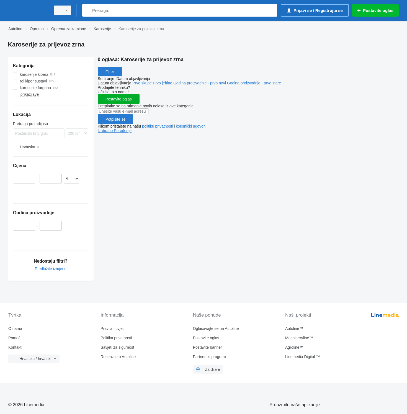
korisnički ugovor (190, 126)
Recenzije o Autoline (118, 357)
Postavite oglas (118, 99)
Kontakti (15, 347)
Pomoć (14, 338)
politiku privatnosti (157, 126)
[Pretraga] (87, 10)
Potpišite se (115, 119)
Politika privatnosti (116, 338)
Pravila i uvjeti (112, 328)
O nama (15, 328)
